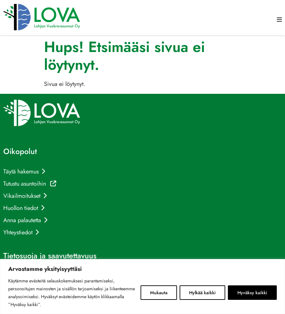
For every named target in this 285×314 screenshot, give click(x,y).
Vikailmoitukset (21, 196)
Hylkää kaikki (202, 292)
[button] (279, 20)
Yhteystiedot (18, 232)
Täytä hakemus (21, 171)
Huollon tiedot (20, 208)
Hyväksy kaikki (252, 292)
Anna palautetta (22, 220)
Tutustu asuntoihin (29, 183)
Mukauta (158, 292)
